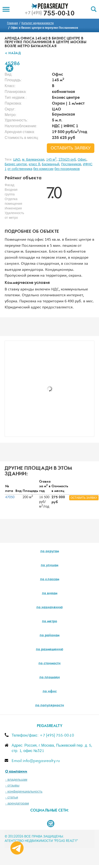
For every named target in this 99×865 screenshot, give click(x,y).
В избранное (9, 68)
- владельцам (16, 779)
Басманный (50, 164)
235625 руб (67, 159)
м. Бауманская (33, 159)
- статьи (11, 797)
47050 (9, 497)
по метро (49, 621)
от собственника (19, 169)
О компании (16, 771)
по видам (49, 593)
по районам (49, 635)
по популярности (49, 705)
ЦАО (16, 159)
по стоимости (49, 663)
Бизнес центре (16, 164)
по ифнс (50, 691)
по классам (49, 579)
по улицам (49, 565)
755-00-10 (49, 14)
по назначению (49, 607)
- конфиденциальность (23, 791)
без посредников (67, 169)
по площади (49, 677)
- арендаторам (17, 803)
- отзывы (12, 785)
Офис (82, 159)
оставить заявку (71, 148)
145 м (51, 159)
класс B (34, 164)
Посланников (71, 164)
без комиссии (43, 169)
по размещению (49, 649)
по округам (49, 551)
